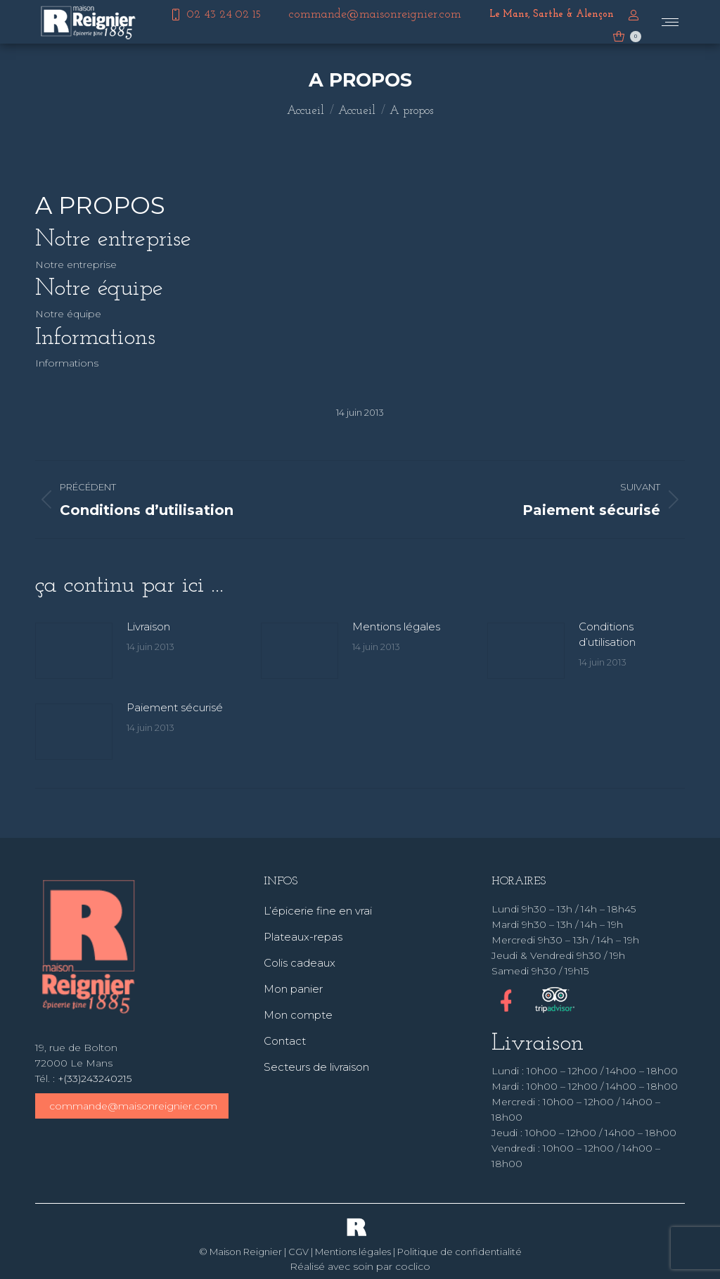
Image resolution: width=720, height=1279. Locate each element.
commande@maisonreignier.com (133, 1106)
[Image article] (73, 651)
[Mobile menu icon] (670, 22)
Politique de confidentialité (459, 1251)
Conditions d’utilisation (607, 634)
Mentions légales (396, 626)
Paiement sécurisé (175, 707)
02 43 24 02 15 (215, 14)
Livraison (148, 626)
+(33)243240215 (94, 1078)
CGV (298, 1251)
